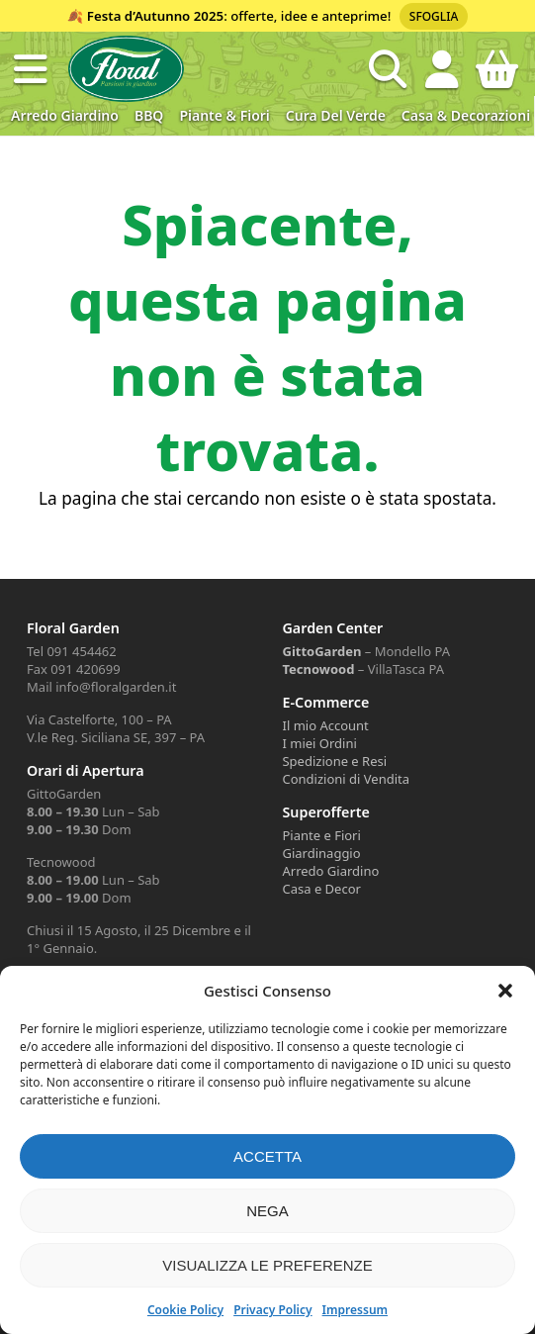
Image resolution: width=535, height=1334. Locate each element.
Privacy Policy (272, 1309)
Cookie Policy (185, 1309)
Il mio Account (325, 725)
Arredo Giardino (65, 115)
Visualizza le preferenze (267, 1265)
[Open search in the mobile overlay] (387, 69)
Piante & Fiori (224, 115)
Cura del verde (336, 115)
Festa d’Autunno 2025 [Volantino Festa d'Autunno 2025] (155, 16)
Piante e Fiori (321, 835)
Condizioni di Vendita (345, 779)
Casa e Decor (321, 889)
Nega (267, 1210)
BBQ (148, 115)
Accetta (267, 1156)
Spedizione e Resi (334, 761)
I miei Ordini (319, 743)
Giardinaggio (321, 853)
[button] (505, 990)
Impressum (355, 1309)
